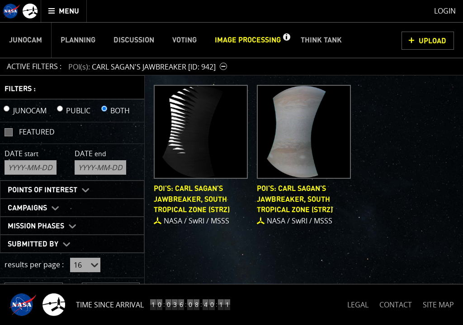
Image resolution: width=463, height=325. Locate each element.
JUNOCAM (30, 111)
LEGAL (358, 303)
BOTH (120, 111)
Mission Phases (36, 226)
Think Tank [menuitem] (321, 40)
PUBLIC (78, 111)
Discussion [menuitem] (133, 40)
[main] (231, 162)
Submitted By (33, 244)
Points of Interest (42, 190)
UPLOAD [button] (432, 41)
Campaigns (27, 208)
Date (21, 153)
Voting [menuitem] (184, 40)
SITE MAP (438, 305)
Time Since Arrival (110, 304)
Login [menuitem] (445, 11)
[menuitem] (64, 11)
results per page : (34, 264)
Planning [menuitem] (78, 40)
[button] (286, 40)
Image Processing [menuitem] (248, 40)
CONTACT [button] (395, 305)
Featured (37, 132)
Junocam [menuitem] (25, 40)
